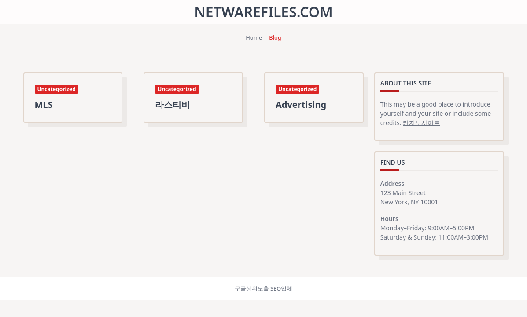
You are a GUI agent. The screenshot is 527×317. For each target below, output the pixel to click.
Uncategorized (56, 89)
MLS (44, 105)
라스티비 (172, 105)
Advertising (301, 105)
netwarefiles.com (263, 11)
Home (254, 37)
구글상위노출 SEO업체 (264, 288)
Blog (275, 37)
